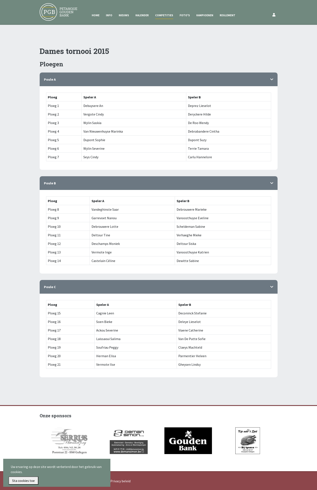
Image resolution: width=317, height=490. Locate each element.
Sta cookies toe (23, 480)
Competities (164, 15)
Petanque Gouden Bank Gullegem (57, 8)
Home (95, 15)
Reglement (227, 15)
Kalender (142, 15)
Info (109, 15)
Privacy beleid (120, 481)
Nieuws (124, 15)
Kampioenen (204, 15)
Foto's (185, 15)
